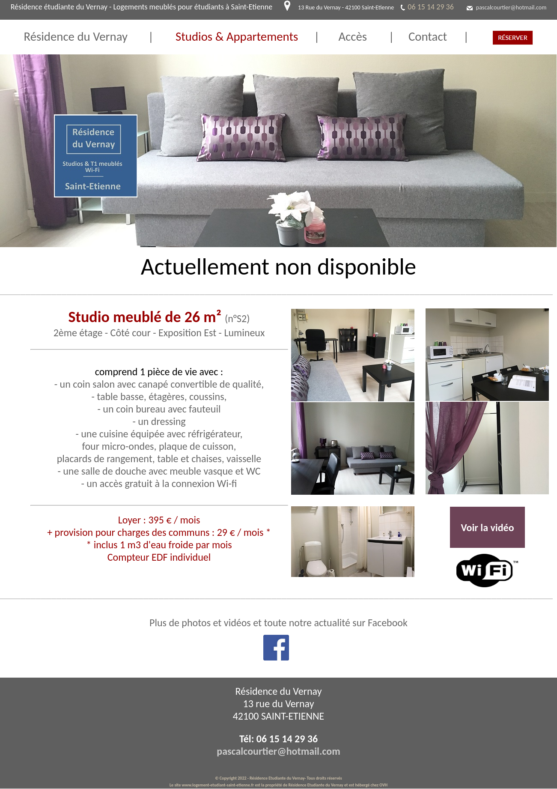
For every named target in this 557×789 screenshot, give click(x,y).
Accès (363, 36)
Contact (420, 36)
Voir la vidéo (487, 527)
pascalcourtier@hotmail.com (511, 7)
